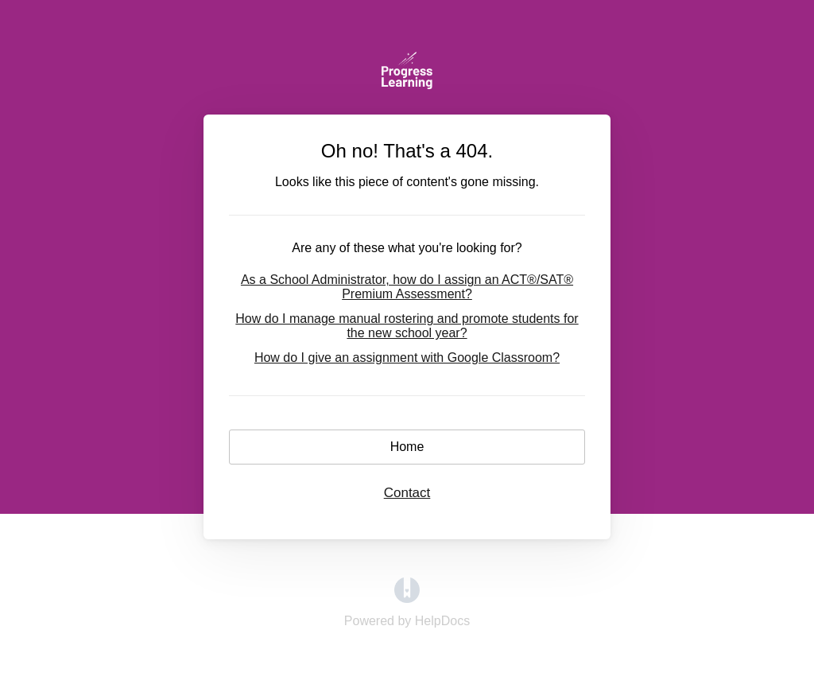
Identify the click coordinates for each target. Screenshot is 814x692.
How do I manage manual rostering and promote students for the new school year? (406, 326)
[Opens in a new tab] (407, 598)
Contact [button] (407, 492)
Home (407, 446)
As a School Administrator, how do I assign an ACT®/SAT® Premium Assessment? (407, 287)
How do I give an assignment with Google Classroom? (407, 357)
